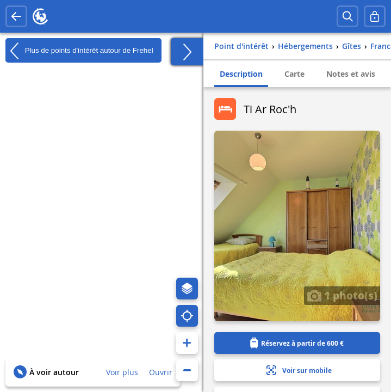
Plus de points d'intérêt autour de (79, 50)
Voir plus (122, 372)
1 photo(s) (342, 295)
